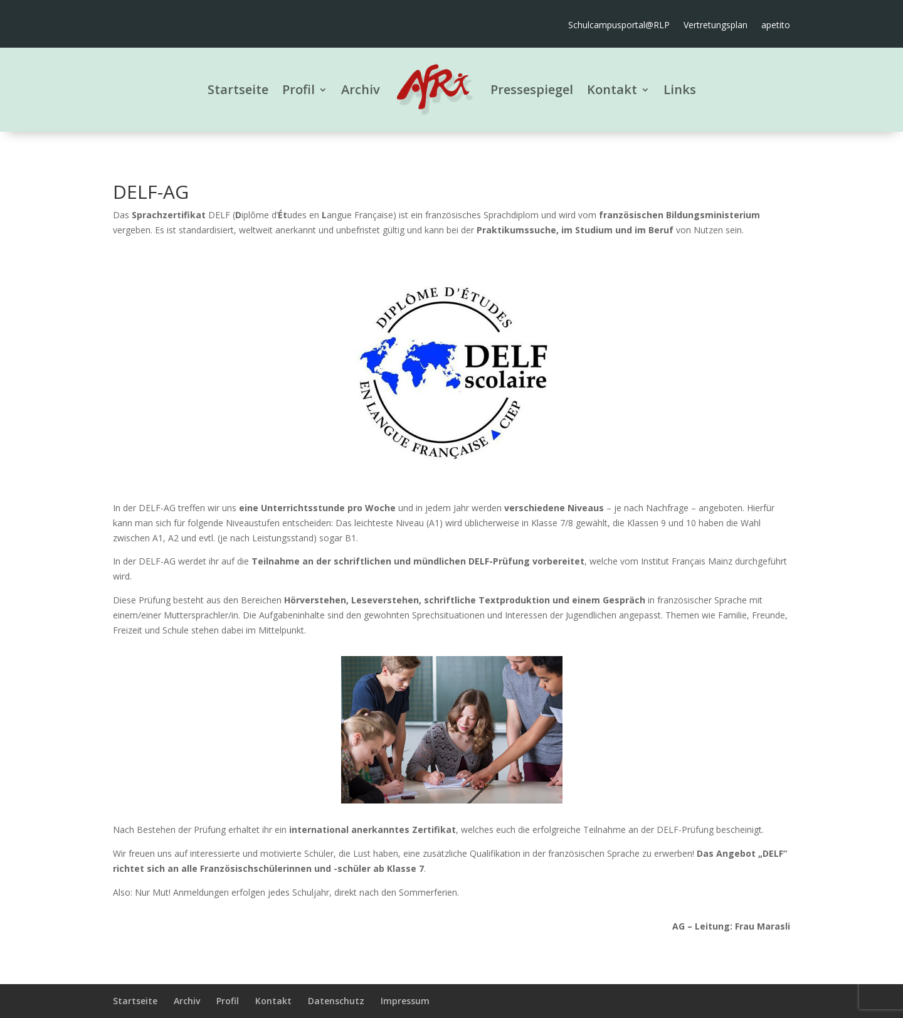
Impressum (405, 1001)
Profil (298, 89)
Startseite (238, 89)
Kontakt (612, 89)
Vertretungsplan (715, 26)
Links (679, 89)
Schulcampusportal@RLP (619, 26)
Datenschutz (336, 1001)
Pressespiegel (531, 89)
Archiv (360, 89)
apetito (775, 26)
